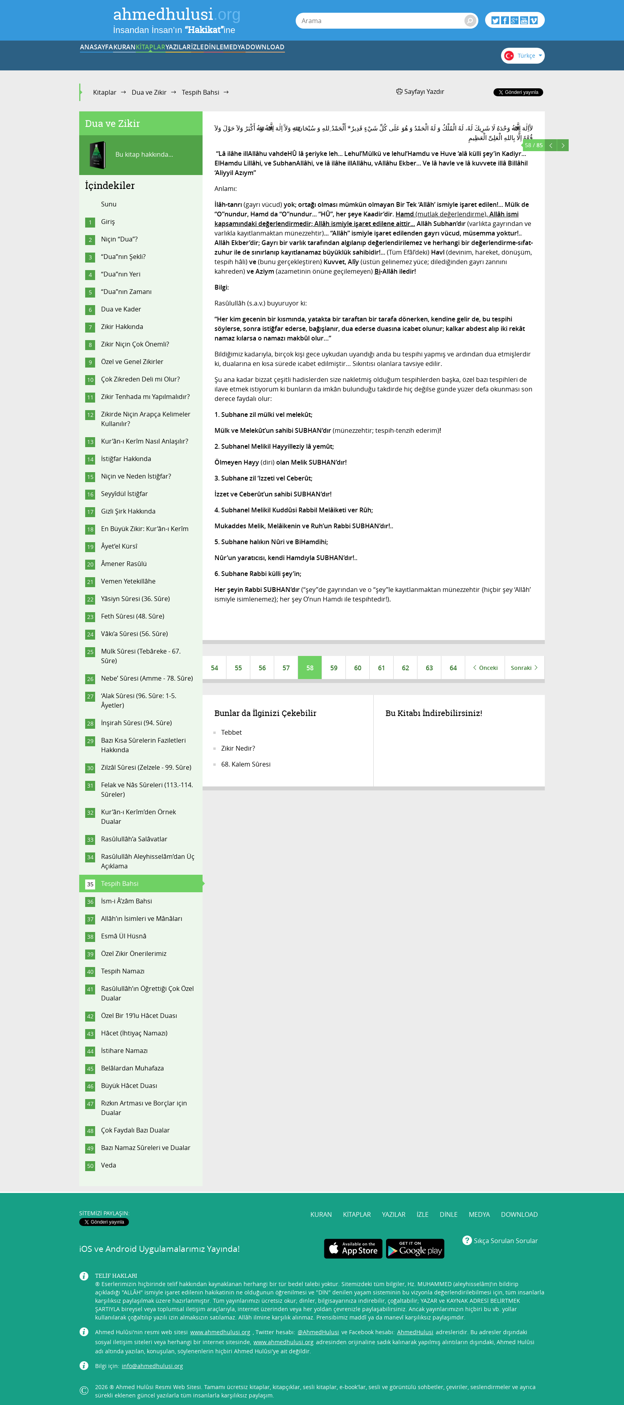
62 (405, 668)
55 (238, 668)
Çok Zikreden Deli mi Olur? (140, 379)
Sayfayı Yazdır (420, 91)
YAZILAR (251, 57)
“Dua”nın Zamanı (126, 291)
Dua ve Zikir (149, 92)
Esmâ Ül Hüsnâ (123, 936)
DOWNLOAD (448, 57)
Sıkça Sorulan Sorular (506, 1235)
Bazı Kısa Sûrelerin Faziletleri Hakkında (143, 745)
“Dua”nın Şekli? (123, 256)
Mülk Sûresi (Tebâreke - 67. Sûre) (141, 656)
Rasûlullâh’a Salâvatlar (134, 839)
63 (429, 668)
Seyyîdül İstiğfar (124, 493)
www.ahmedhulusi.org (220, 1326)
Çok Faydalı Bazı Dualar (135, 1130)
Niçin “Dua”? (119, 239)
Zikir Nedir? (238, 749)
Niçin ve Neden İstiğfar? (136, 476)
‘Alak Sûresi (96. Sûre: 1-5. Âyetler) (138, 700)
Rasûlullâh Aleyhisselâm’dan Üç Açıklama (148, 861)
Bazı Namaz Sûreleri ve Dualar (146, 1147)
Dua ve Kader (121, 309)
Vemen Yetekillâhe (128, 581)
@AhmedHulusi (318, 1326)
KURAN (153, 57)
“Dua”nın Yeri (120, 274)
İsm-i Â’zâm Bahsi (126, 901)
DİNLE (349, 57)
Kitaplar (105, 92)
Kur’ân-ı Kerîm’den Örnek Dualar (138, 817)
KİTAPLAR (202, 57)
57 (286, 668)
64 (453, 668)
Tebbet (231, 733)
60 (357, 668)
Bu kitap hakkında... (129, 155)
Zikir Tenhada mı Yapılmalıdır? (145, 396)
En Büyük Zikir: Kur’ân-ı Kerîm (145, 528)
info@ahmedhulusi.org (152, 1360)
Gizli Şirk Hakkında (128, 511)
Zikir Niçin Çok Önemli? (135, 344)
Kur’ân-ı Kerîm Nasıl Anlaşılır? (144, 441)
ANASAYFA (103, 57)
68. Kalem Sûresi (246, 765)
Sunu (109, 204)
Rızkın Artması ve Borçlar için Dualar (144, 1108)
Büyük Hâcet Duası (129, 1085)
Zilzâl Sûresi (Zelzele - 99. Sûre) (146, 767)
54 (214, 668)
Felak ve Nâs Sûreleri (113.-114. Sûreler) (147, 789)
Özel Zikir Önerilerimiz (133, 953)
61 (381, 668)
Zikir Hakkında (122, 326)
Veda (108, 1165)
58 (310, 668)
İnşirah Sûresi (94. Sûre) (136, 722)
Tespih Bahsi (200, 92)
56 (262, 668)
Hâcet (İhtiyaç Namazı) (134, 1033)
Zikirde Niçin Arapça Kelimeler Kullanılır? (146, 419)
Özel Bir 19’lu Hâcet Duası (139, 1015)
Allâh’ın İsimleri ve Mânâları (141, 918)
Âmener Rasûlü (124, 563)
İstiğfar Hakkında (126, 458)
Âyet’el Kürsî (119, 546)
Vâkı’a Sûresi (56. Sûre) (134, 633)
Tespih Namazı (122, 971)
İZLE (300, 57)
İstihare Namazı (124, 1050)
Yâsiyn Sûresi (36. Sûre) (135, 598)
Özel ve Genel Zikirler (132, 361)
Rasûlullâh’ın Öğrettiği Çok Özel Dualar (147, 993)
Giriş (108, 221)
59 (333, 668)
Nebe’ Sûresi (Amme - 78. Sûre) (147, 678)
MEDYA (399, 57)
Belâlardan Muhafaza (132, 1068)
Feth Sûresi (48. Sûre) (132, 616)
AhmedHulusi (415, 1326)
